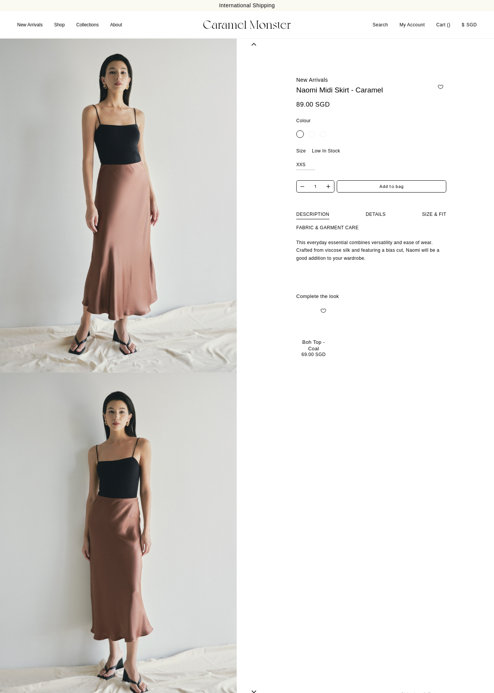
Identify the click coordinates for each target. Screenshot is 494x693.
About (116, 24)
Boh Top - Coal (313, 345)
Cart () (443, 24)
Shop (59, 24)
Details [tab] (376, 214)
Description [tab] (312, 214)
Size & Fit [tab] (434, 214)
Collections (87, 24)
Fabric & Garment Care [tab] (327, 227)
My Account (412, 24)
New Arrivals (30, 24)
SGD (469, 24)
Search (380, 24)
